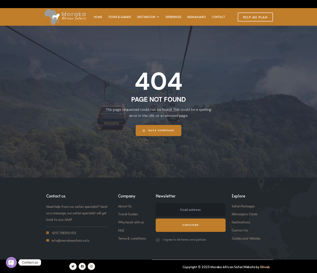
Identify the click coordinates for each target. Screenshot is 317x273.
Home (98, 17)
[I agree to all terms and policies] (158, 240)
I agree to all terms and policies (184, 239)
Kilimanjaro (196, 17)
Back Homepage (158, 130)
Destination (148, 17)
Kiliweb (265, 266)
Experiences (173, 17)
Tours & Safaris (119, 17)
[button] (148, 17)
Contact (218, 17)
